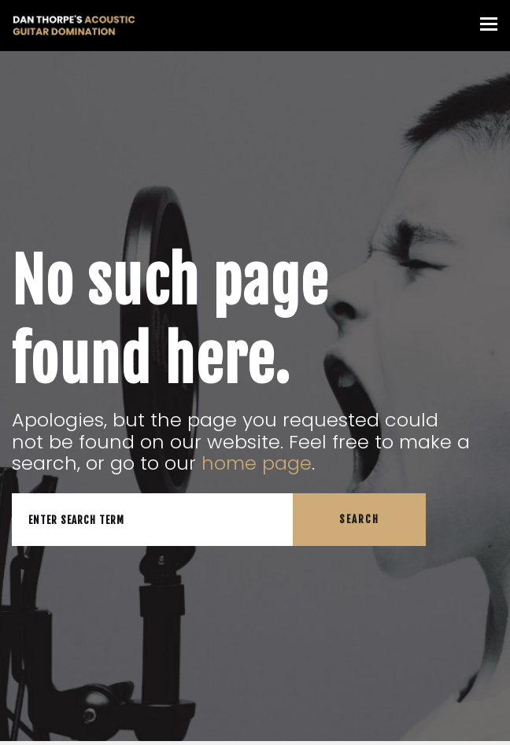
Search (359, 519)
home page (256, 463)
